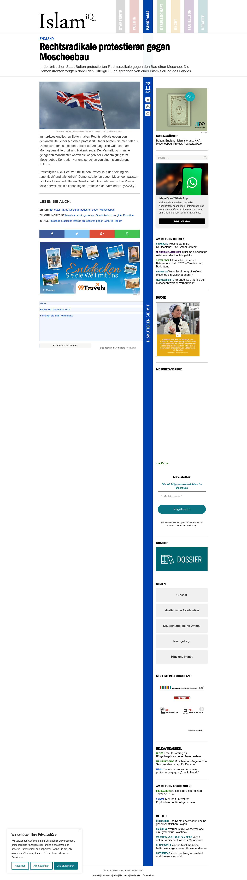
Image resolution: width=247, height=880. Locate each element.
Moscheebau (164, 143)
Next (200, 708)
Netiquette (131, 347)
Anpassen (20, 865)
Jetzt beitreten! (182, 221)
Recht (175, 16)
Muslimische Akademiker (181, 610)
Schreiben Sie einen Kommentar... (91, 327)
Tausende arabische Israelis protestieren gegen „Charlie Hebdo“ (80, 220)
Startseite (120, 16)
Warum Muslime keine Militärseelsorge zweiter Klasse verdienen (181, 847)
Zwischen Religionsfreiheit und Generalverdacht (179, 855)
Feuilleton (189, 16)
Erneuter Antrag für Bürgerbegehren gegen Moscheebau (77, 209)
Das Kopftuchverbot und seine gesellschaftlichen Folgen (181, 823)
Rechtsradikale (193, 143)
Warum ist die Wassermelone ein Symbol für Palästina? (180, 831)
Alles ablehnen (41, 865)
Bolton (160, 140)
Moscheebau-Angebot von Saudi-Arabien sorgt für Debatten (86, 215)
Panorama (148, 16)
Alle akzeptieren (65, 865)
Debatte (203, 16)
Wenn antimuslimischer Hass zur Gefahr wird (179, 839)
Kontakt (96, 875)
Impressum (106, 875)
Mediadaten (135, 875)
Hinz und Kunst (182, 656)
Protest (177, 143)
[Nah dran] (80, 830)
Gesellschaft (161, 16)
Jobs (115, 875)
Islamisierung (185, 140)
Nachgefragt (181, 641)
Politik (134, 16)
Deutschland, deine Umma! (182, 625)
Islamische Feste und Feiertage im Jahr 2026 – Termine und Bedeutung (179, 263)
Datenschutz (148, 875)
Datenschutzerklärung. (186, 525)
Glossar (181, 595)
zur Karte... (163, 463)
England (170, 140)
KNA (197, 140)
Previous (161, 708)
